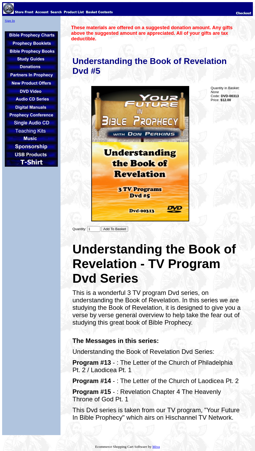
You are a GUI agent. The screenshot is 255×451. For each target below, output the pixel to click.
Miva (156, 447)
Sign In (10, 21)
